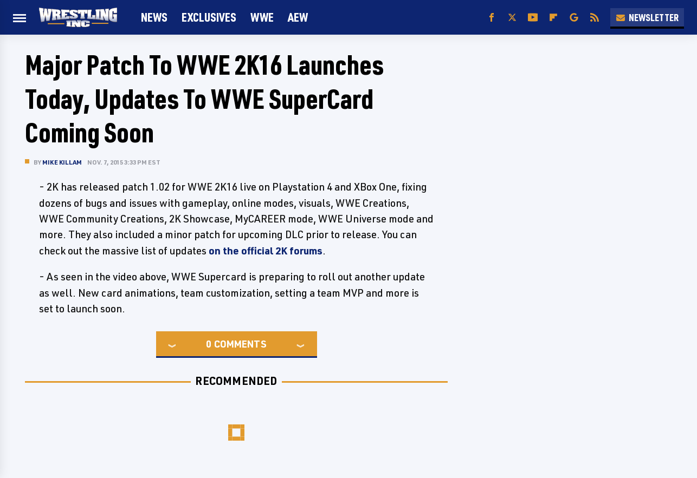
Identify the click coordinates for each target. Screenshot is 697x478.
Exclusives (209, 17)
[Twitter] (512, 17)
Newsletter (647, 17)
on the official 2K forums (265, 250)
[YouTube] (533, 17)
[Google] (574, 17)
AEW (298, 17)
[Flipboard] (553, 17)
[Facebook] (491, 17)
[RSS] (594, 17)
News (154, 17)
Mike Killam (62, 162)
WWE (262, 17)
